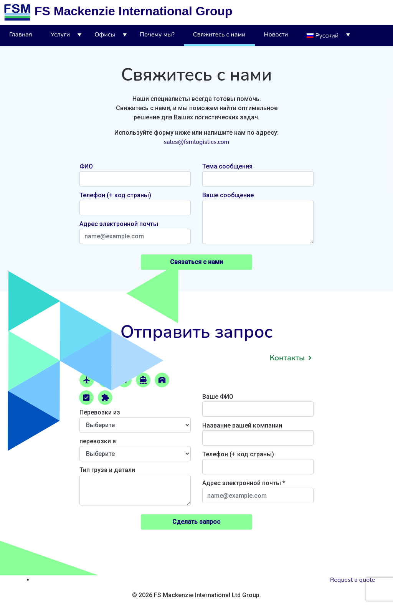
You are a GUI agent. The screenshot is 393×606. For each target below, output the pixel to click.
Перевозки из (135, 419)
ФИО (86, 166)
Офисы (104, 34)
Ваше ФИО (258, 403)
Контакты (287, 358)
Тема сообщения (227, 166)
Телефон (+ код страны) (115, 195)
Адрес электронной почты (118, 224)
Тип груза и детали (135, 486)
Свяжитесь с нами (219, 34)
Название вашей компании (258, 432)
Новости (276, 34)
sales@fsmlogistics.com (197, 142)
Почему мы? (157, 34)
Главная (20, 34)
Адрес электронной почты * (258, 489)
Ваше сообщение (228, 195)
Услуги (60, 34)
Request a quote (352, 580)
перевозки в (135, 447)
